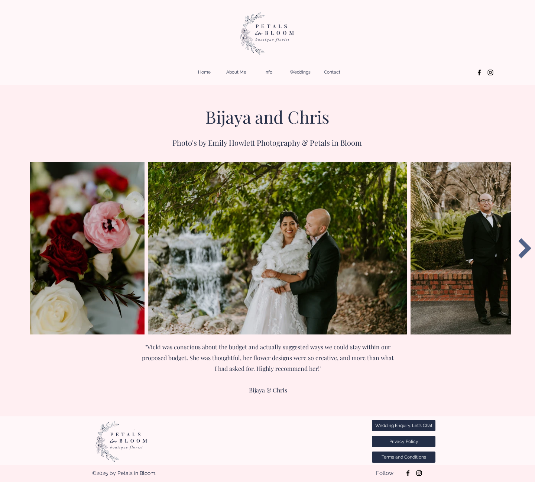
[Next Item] (524, 248)
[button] (268, 72)
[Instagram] (490, 72)
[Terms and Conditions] (403, 457)
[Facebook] (479, 72)
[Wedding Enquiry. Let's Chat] (403, 425)
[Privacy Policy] (403, 441)
